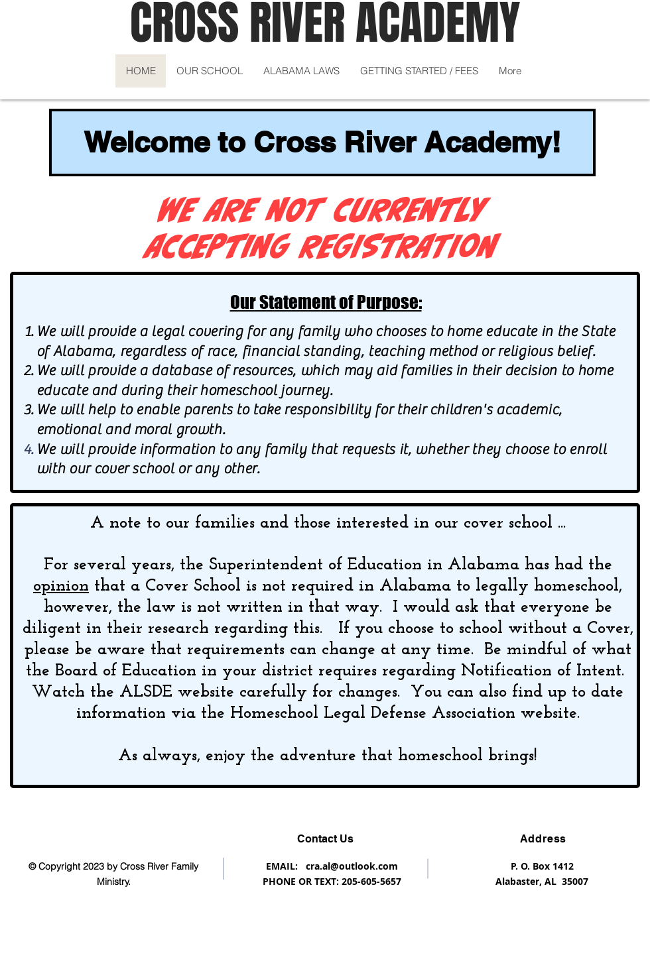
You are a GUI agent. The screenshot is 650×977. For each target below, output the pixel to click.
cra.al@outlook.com (352, 866)
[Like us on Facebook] (81, 837)
